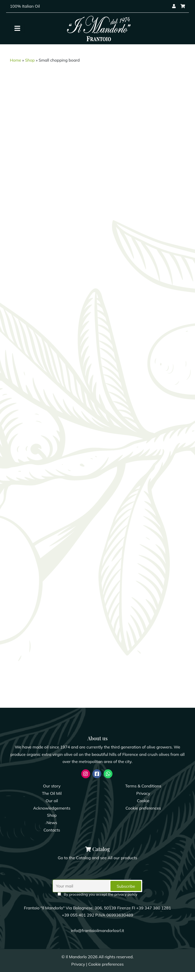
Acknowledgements (51, 808)
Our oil (52, 800)
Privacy (143, 793)
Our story (52, 785)
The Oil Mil (51, 793)
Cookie (143, 800)
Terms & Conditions (143, 785)
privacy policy (125, 894)
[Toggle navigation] (17, 28)
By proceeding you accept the (97, 894)
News (51, 822)
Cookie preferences (143, 808)
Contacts (51, 829)
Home (15, 60)
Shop (30, 60)
